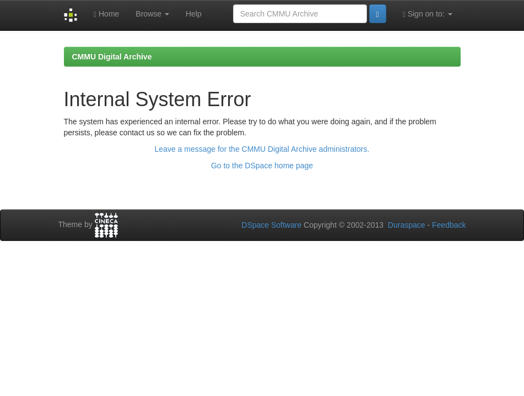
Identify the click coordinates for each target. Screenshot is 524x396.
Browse (152, 13)
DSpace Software (271, 225)
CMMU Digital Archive (112, 56)
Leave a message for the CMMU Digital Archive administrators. (262, 149)
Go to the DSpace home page (262, 165)
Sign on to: (427, 14)
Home (106, 14)
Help (194, 13)
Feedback (449, 225)
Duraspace (406, 225)
